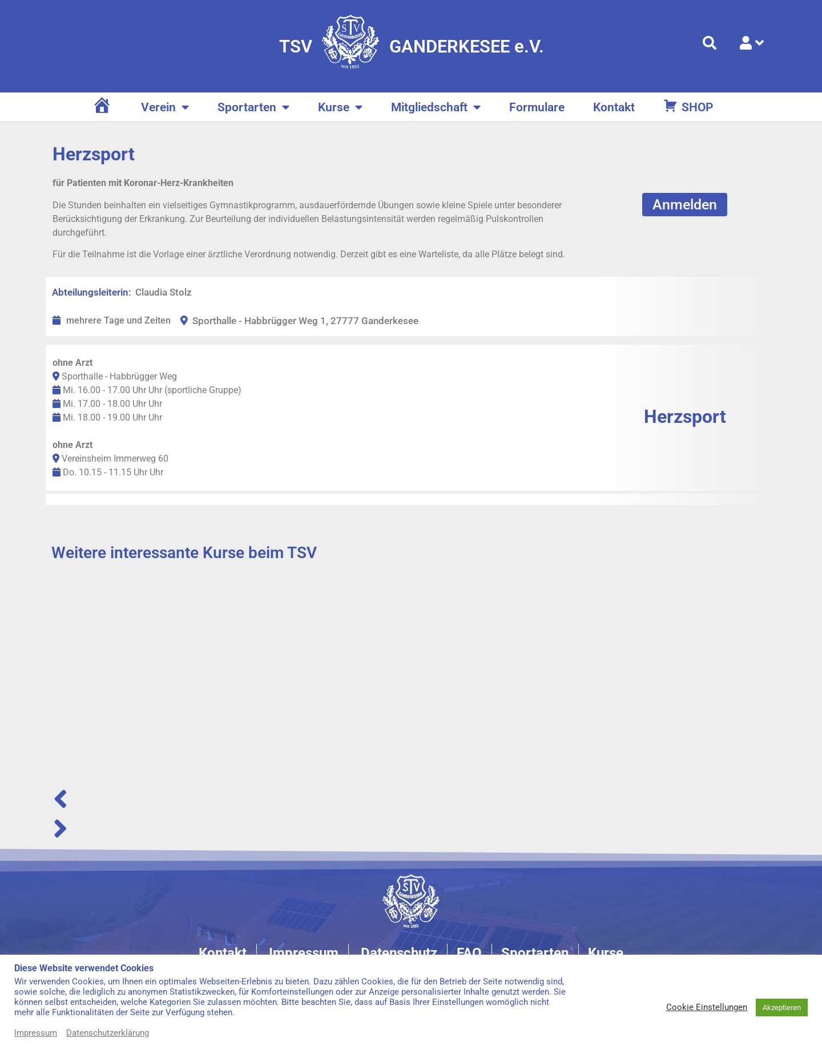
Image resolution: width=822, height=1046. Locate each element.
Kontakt (614, 107)
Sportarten (253, 107)
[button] (411, 799)
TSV (295, 46)
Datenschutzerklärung (107, 1033)
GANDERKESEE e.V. (466, 46)
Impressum (35, 1033)
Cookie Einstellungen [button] (706, 1007)
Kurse (340, 107)
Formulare (537, 107)
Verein (165, 107)
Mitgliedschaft (436, 107)
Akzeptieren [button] (782, 1007)
